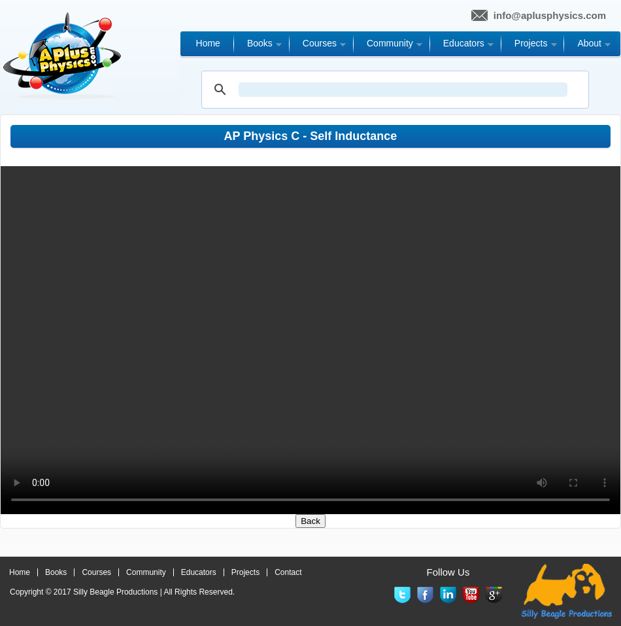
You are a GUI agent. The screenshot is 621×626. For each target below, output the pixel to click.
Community (146, 572)
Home (19, 572)
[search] (403, 89)
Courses (96, 572)
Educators (198, 572)
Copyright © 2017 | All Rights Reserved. (122, 592)
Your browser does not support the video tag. (310, 340)
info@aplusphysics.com (550, 15)
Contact (288, 572)
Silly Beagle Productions (115, 592)
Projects (245, 572)
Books (56, 572)
